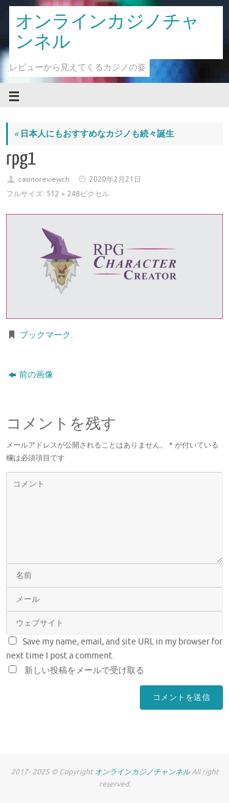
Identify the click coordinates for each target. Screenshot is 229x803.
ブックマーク (45, 335)
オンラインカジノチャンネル (107, 32)
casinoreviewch (44, 179)
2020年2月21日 (115, 179)
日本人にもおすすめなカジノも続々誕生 (94, 134)
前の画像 (31, 374)
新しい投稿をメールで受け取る (84, 670)
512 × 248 (63, 194)
